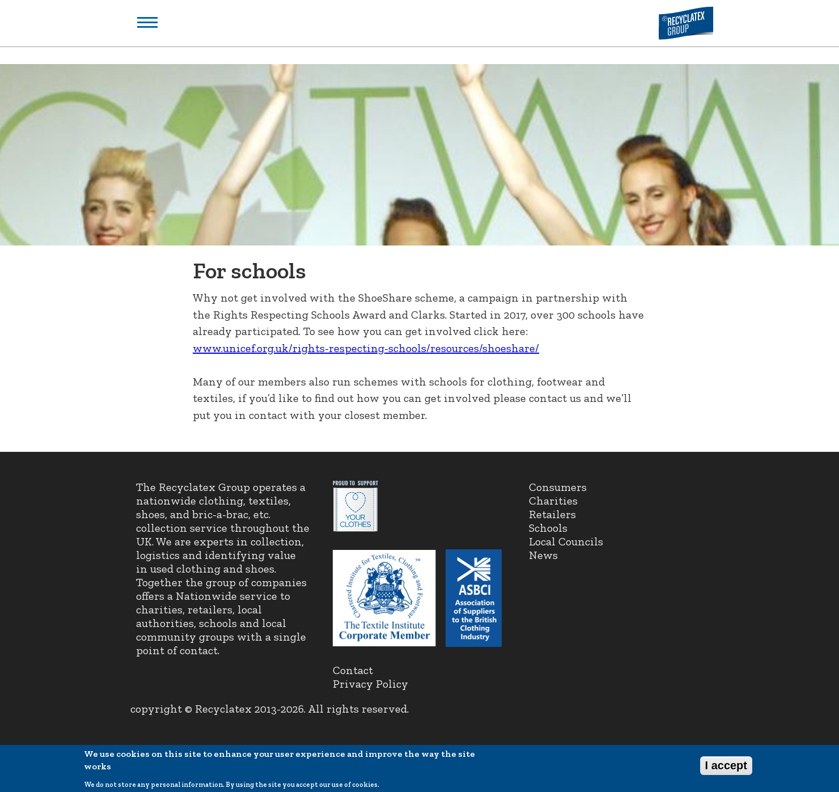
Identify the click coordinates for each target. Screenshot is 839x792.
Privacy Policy (370, 684)
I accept (726, 767)
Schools (548, 528)
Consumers (558, 487)
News (543, 555)
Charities (553, 500)
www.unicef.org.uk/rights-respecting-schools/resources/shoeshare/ (366, 348)
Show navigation (147, 22)
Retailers (552, 514)
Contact (353, 670)
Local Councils (566, 541)
